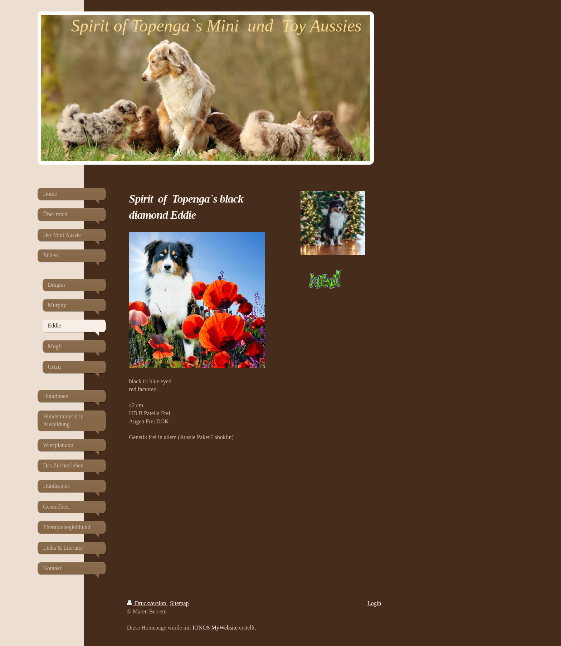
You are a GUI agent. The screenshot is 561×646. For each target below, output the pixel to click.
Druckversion (147, 603)
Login (374, 603)
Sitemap (179, 603)
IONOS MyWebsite (215, 628)
